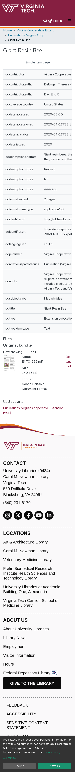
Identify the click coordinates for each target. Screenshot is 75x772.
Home (7, 30)
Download (68, 362)
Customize (9, 758)
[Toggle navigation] (69, 21)
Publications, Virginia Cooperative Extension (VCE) (28, 35)
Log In (57, 21)
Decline (19, 766)
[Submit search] (45, 20)
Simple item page (37, 62)
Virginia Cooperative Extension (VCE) (37, 30)
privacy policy (51, 752)
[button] (50, 20)
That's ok (54, 766)
